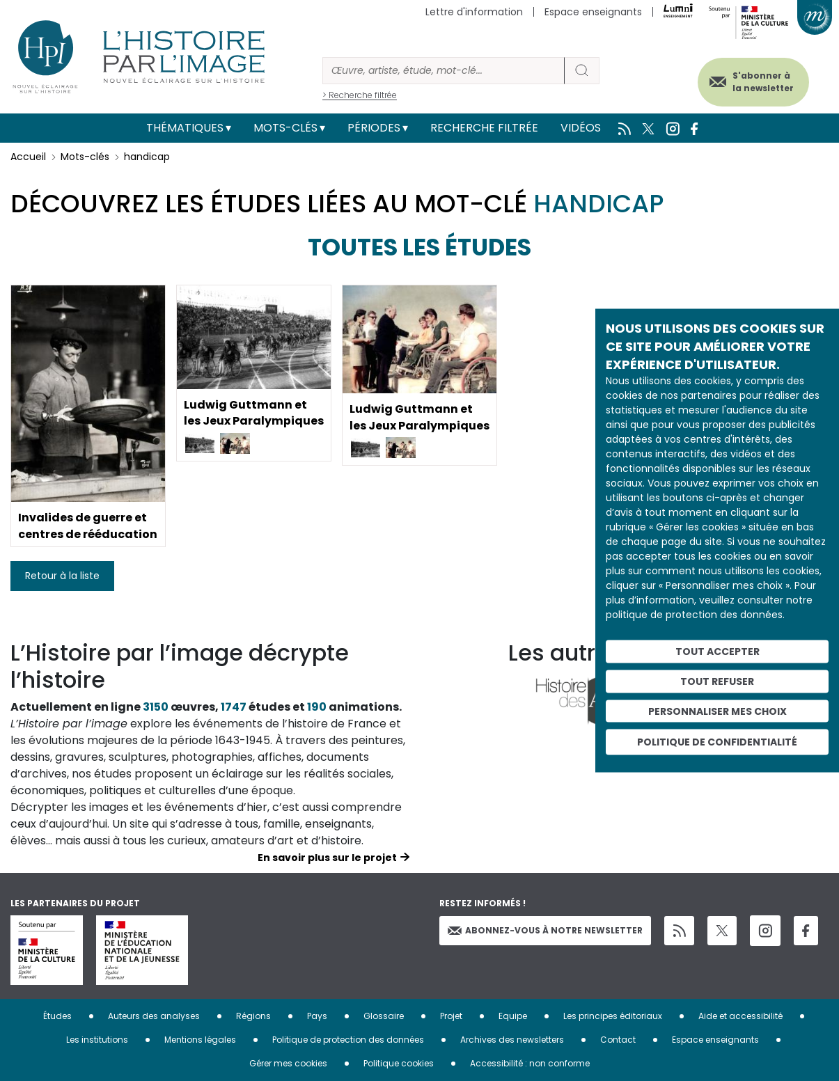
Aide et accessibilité (740, 1016)
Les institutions (97, 1040)
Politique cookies (398, 1063)
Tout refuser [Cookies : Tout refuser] (717, 681)
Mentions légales (200, 1040)
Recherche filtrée (484, 128)
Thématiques (185, 128)
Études (57, 1016)
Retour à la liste (62, 576)
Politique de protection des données (348, 1040)
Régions (253, 1016)
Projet (451, 1016)
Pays (317, 1016)
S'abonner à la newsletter (761, 82)
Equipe (513, 1016)
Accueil (28, 157)
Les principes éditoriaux (612, 1016)
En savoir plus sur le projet (327, 858)
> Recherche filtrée (359, 95)
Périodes (373, 128)
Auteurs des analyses (154, 1016)
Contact (618, 1040)
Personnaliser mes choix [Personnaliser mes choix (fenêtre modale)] (717, 711)
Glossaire (383, 1016)
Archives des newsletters (512, 1040)
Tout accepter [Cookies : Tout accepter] (717, 651)
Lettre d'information (474, 12)
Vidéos (580, 128)
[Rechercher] (443, 70)
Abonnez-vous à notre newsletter (545, 930)
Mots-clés (285, 128)
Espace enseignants (593, 12)
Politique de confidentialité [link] (717, 742)
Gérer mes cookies (288, 1063)
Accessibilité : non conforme (530, 1063)
